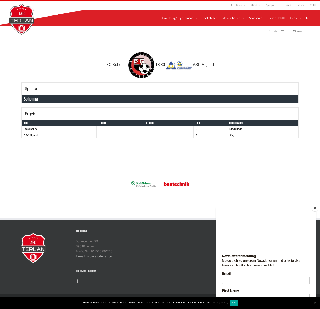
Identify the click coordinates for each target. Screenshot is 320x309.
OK (234, 302)
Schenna (31, 99)
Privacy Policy (220, 302)
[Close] (315, 208)
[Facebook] (77, 281)
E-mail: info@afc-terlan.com (95, 256)
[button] (307, 18)
